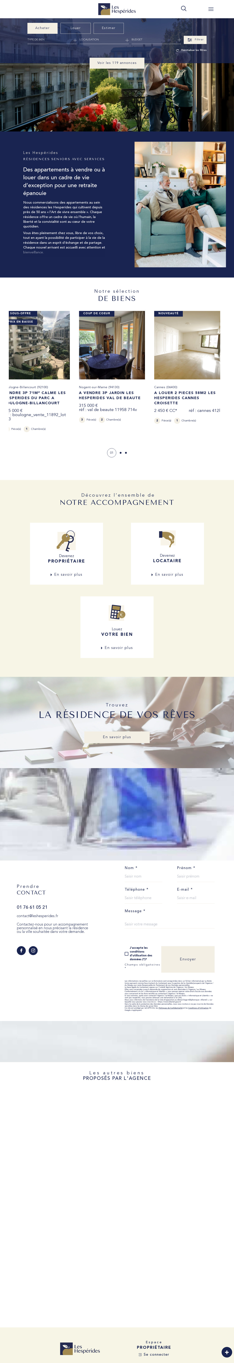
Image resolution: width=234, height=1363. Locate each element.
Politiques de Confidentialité (171, 1009)
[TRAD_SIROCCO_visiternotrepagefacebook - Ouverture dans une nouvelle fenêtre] (21, 950)
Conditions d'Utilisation (198, 1009)
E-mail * (185, 890)
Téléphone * (137, 890)
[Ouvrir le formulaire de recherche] (195, 40)
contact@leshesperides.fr (37, 916)
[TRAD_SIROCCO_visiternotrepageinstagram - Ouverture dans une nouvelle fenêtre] (33, 950)
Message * (135, 911)
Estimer (109, 28)
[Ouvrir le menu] (210, 9)
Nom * (131, 868)
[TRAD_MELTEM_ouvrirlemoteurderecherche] (184, 8)
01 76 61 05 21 (32, 907)
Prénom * (186, 868)
